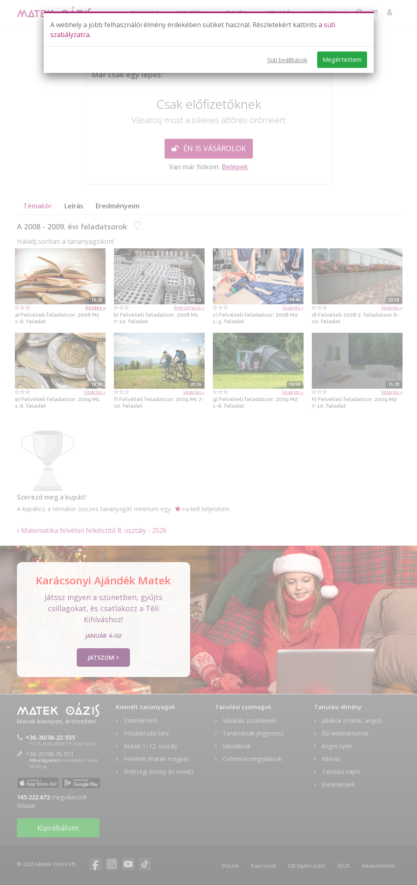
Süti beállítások (287, 60)
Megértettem (342, 59)
